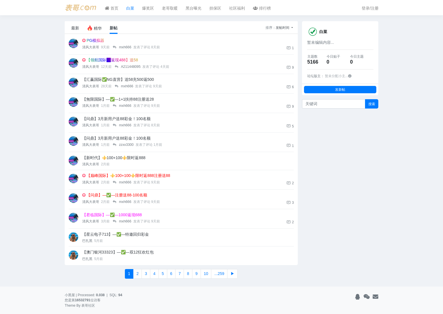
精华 (94, 28)
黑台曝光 (193, 8)
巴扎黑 (87, 241)
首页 (111, 8)
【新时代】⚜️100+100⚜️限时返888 (114, 157)
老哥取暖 (170, 8)
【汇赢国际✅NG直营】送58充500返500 (118, 79)
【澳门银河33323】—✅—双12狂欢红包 (118, 252)
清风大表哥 (91, 47)
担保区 (215, 8)
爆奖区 (148, 8)
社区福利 (237, 8)
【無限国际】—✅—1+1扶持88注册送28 (118, 99)
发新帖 (340, 89)
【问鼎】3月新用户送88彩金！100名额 (116, 118)
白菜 (130, 8)
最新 (75, 28)
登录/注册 (370, 8)
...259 (219, 273)
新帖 (114, 28)
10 (206, 273)
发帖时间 (283, 28)
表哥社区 (88, 305)
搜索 (371, 103)
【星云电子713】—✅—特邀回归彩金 (115, 234)
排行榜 (262, 8)
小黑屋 (70, 295)
